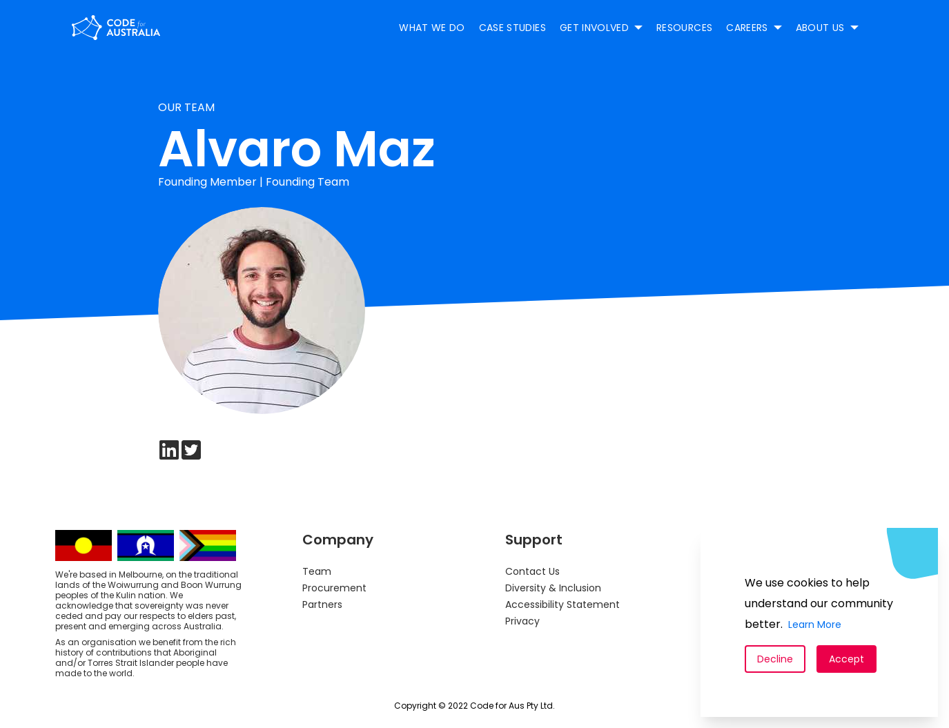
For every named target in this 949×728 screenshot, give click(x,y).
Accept (846, 659)
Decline (775, 659)
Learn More (814, 624)
